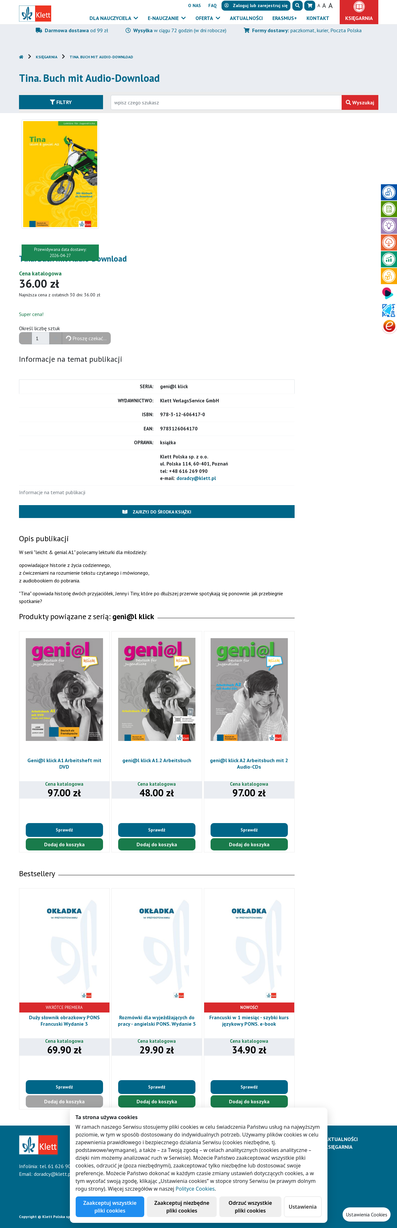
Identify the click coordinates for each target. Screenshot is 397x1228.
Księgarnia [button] (359, 18)
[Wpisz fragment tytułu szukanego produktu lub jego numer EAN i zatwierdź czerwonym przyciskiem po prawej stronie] (226, 102)
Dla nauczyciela (111, 18)
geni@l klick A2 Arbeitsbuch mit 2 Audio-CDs (249, 763)
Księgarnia (46, 56)
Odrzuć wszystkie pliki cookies (250, 1206)
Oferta (204, 18)
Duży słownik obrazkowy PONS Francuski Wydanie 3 (64, 1020)
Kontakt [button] (318, 18)
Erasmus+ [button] (284, 18)
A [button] (318, 5)
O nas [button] (194, 5)
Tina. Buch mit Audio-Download (101, 56)
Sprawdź (64, 830)
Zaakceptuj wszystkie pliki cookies (110, 1206)
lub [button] (256, 5)
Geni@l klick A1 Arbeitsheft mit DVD (64, 763)
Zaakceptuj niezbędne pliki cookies (181, 1206)
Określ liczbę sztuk (39, 328)
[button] (297, 6)
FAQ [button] (212, 5)
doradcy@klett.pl (196, 478)
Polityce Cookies (194, 1188)
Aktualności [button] (246, 18)
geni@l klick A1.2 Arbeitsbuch (156, 760)
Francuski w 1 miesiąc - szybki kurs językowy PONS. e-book (249, 1020)
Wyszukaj (360, 102)
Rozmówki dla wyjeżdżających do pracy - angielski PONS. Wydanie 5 (157, 1020)
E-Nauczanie (164, 18)
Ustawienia (303, 1206)
